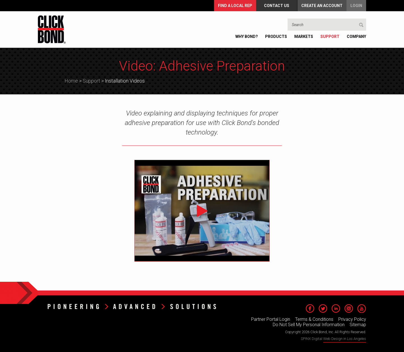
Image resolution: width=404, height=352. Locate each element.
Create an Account (322, 5)
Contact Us (276, 5)
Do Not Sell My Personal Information (309, 324)
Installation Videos (125, 81)
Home (71, 81)
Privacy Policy (352, 319)
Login (356, 5)
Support (91, 81)
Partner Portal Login (270, 319)
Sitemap (358, 324)
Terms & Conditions (314, 319)
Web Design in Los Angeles (344, 339)
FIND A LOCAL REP (235, 5)
